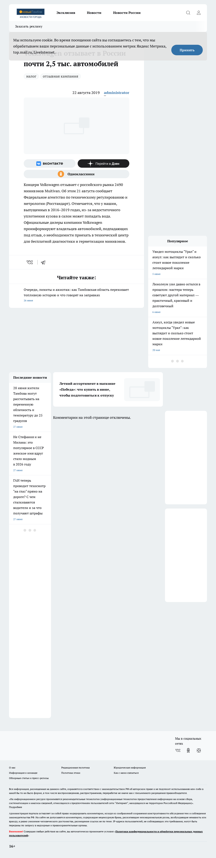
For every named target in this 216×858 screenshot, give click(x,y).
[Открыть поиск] (188, 12)
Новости (94, 13)
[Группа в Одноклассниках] (76, 174)
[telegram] (44, 262)
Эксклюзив (65, 13)
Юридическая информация (130, 767)
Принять (187, 50)
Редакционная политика (75, 767)
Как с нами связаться (126, 772)
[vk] (30, 262)
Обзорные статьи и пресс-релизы (29, 778)
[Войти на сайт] (198, 12)
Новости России (127, 13)
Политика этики (70, 772)
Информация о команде (23, 772)
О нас (12, 767)
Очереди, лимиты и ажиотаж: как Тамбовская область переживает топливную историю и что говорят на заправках (76, 295)
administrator (116, 92)
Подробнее (15, 807)
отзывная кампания (60, 76)
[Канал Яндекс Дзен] (104, 163)
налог (31, 76)
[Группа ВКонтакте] (50, 163)
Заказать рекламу (28, 26)
